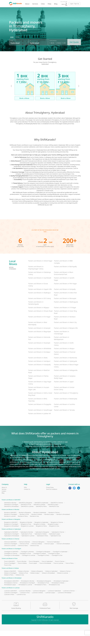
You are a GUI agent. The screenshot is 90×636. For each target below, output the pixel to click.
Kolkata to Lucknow (62, 578)
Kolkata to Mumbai (23, 577)
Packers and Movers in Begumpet (39, 337)
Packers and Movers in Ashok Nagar (40, 266)
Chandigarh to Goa (57, 561)
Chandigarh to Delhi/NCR (11, 557)
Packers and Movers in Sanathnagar (40, 416)
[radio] (12, 44)
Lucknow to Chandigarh (11, 598)
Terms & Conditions (51, 495)
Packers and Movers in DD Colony (39, 304)
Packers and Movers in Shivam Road (40, 316)
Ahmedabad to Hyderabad (61, 586)
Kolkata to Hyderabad (51, 577)
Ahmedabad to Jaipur (10, 590)
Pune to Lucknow (58, 569)
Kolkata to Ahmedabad (48, 578)
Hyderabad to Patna (42, 541)
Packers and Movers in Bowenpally (65, 404)
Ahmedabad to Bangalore (44, 586)
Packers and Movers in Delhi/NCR (11, 505)
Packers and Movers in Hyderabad (11, 534)
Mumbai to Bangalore (25, 518)
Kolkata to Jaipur (35, 578)
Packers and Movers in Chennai (10, 544)
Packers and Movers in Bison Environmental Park (63, 279)
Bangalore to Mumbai (26, 528)
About (27, 4)
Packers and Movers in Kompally (65, 295)
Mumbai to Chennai (53, 518)
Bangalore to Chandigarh (11, 530)
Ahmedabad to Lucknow (25, 590)
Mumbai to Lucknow (10, 522)
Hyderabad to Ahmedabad (11, 541)
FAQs (49, 4)
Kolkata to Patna (8, 580)
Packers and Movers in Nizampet (39, 348)
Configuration (53, 47)
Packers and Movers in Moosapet (65, 304)
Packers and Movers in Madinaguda (66, 307)
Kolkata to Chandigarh (10, 578)
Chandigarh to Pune (25, 559)
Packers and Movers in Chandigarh (11, 554)
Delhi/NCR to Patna (41, 512)
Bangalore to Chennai (57, 528)
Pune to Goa (7, 570)
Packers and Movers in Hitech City (65, 328)
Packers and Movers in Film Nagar (65, 289)
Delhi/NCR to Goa (54, 512)
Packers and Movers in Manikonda (65, 363)
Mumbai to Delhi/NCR (10, 518)
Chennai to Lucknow (10, 551)
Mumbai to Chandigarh (10, 520)
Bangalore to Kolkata (39, 530)
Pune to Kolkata (22, 569)
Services (35, 4)
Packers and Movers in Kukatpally (39, 370)
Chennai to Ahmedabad (63, 549)
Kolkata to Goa (20, 580)
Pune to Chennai (59, 567)
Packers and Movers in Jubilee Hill (39, 419)
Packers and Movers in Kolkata (10, 574)
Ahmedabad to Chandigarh (27, 588)
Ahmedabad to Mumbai (27, 586)
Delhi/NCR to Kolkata (39, 510)
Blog (55, 4)
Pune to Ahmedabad (45, 569)
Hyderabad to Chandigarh (11, 539)
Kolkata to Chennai (65, 577)
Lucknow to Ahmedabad (64, 598)
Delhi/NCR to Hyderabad (41, 508)
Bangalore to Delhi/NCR (10, 528)
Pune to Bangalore (34, 567)
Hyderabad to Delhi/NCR (11, 537)
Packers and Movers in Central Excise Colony (64, 394)
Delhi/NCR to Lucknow (27, 512)
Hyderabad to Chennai (58, 537)
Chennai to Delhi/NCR (10, 547)
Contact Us (27, 495)
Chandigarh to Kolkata (39, 559)
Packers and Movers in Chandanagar (61, 338)
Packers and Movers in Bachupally (65, 272)
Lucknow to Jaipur (50, 598)
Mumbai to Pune (24, 520)
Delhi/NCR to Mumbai (10, 508)
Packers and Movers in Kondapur (39, 357)
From (11, 47)
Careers (4, 496)
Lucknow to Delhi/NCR (10, 596)
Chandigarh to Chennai (10, 559)
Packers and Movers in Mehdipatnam (61, 344)
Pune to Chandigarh (9, 569)
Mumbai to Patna (23, 522)
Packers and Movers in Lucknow (11, 593)
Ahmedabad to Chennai (10, 588)
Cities (43, 4)
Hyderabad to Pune (26, 539)
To (30, 47)
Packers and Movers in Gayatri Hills (40, 295)
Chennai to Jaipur (49, 549)
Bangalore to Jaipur (53, 530)
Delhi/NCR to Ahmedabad (11, 512)
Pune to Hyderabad (47, 567)
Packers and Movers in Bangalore (11, 525)
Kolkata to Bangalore (37, 577)
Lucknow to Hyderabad (54, 596)
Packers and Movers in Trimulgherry (66, 398)
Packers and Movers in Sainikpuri (39, 367)
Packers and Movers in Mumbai (10, 515)
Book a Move (24, 104)
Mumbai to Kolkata (36, 520)
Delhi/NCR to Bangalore (25, 508)
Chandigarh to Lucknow (28, 561)
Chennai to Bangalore (38, 547)
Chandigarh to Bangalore (43, 557)
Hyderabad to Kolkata (41, 539)
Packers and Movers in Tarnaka (64, 416)
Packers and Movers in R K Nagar (39, 322)
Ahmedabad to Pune (43, 588)
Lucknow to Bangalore (39, 596)
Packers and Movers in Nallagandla (65, 376)
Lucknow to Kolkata (37, 598)
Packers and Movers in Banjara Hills (66, 334)
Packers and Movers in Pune (9, 564)
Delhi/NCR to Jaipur (53, 510)
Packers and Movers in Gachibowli (39, 283)
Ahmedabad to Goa (54, 590)
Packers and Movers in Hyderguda (65, 367)
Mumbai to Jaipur (49, 520)
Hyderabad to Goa (55, 541)
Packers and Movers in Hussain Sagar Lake (38, 394)
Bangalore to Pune (26, 530)
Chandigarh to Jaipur (54, 559)
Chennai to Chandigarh (10, 549)
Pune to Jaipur (33, 569)
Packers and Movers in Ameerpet (39, 334)
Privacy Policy (50, 493)
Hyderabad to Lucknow (27, 541)
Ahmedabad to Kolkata (58, 588)
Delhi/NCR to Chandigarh (11, 510)
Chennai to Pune (24, 549)
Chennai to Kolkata (36, 549)
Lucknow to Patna (9, 600)
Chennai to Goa (34, 551)
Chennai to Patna (23, 551)
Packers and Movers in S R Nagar (65, 313)
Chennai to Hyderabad (53, 547)
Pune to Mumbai (21, 567)
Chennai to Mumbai (24, 547)
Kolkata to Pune (23, 578)
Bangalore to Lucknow (27, 531)
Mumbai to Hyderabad (39, 518)
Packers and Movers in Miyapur (38, 313)
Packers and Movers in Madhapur (39, 298)
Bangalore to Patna (41, 531)
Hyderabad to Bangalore (42, 537)
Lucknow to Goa (21, 600)
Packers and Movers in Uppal (63, 387)
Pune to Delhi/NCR (9, 567)
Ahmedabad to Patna (40, 590)
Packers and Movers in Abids (37, 363)
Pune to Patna (70, 569)
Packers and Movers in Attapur (64, 354)
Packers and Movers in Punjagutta (39, 410)
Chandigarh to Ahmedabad (11, 561)
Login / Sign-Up (74, 3)
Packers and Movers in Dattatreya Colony (39, 279)
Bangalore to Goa (54, 531)
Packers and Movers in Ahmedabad (11, 583)
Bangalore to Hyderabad (41, 528)
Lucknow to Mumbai (24, 596)
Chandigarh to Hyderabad (60, 557)
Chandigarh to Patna (43, 561)
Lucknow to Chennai (69, 596)
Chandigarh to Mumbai (27, 557)
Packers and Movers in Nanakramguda (35, 308)
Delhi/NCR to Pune (26, 510)
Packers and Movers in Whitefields (39, 354)
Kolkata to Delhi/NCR (10, 577)
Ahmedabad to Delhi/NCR (11, 586)
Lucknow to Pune (25, 598)
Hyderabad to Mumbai (26, 537)
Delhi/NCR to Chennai (57, 508)
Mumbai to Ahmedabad (63, 520)
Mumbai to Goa (34, 522)
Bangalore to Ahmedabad (11, 531)
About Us (4, 493)
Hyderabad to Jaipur (54, 539)
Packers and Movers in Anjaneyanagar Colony (35, 273)
